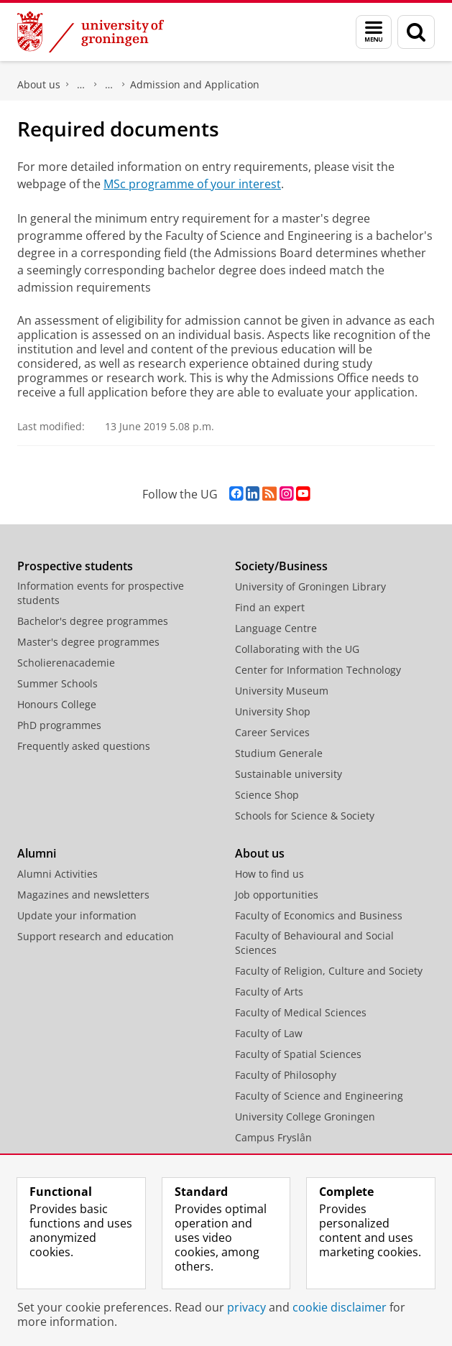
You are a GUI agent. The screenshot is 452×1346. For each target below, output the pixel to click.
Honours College (56, 704)
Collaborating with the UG (297, 649)
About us (38, 84)
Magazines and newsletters (83, 894)
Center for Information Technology (318, 670)
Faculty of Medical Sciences (300, 1012)
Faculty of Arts (269, 991)
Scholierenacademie (66, 662)
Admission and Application (194, 84)
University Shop (272, 711)
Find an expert (270, 607)
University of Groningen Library (310, 586)
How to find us (269, 874)
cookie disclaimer (339, 1307)
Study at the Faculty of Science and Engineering (109, 85)
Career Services (272, 732)
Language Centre (276, 628)
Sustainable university (288, 774)
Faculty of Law (269, 1033)
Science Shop (267, 795)
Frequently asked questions (83, 746)
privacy (246, 1307)
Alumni (36, 853)
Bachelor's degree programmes (92, 621)
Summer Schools (57, 683)
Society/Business (281, 566)
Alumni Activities (57, 874)
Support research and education (95, 936)
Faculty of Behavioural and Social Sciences (314, 943)
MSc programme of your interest (192, 184)
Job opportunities (276, 894)
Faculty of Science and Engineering (81, 85)
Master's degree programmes (88, 642)
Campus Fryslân (273, 1137)
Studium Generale (279, 753)
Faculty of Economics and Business (318, 915)
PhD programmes (59, 725)
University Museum (281, 690)
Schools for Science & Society (304, 815)
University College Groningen (305, 1116)
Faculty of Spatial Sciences (298, 1054)
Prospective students (75, 566)
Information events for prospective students (100, 593)
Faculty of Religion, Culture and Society (329, 971)
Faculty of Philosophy (285, 1075)
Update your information (77, 915)
